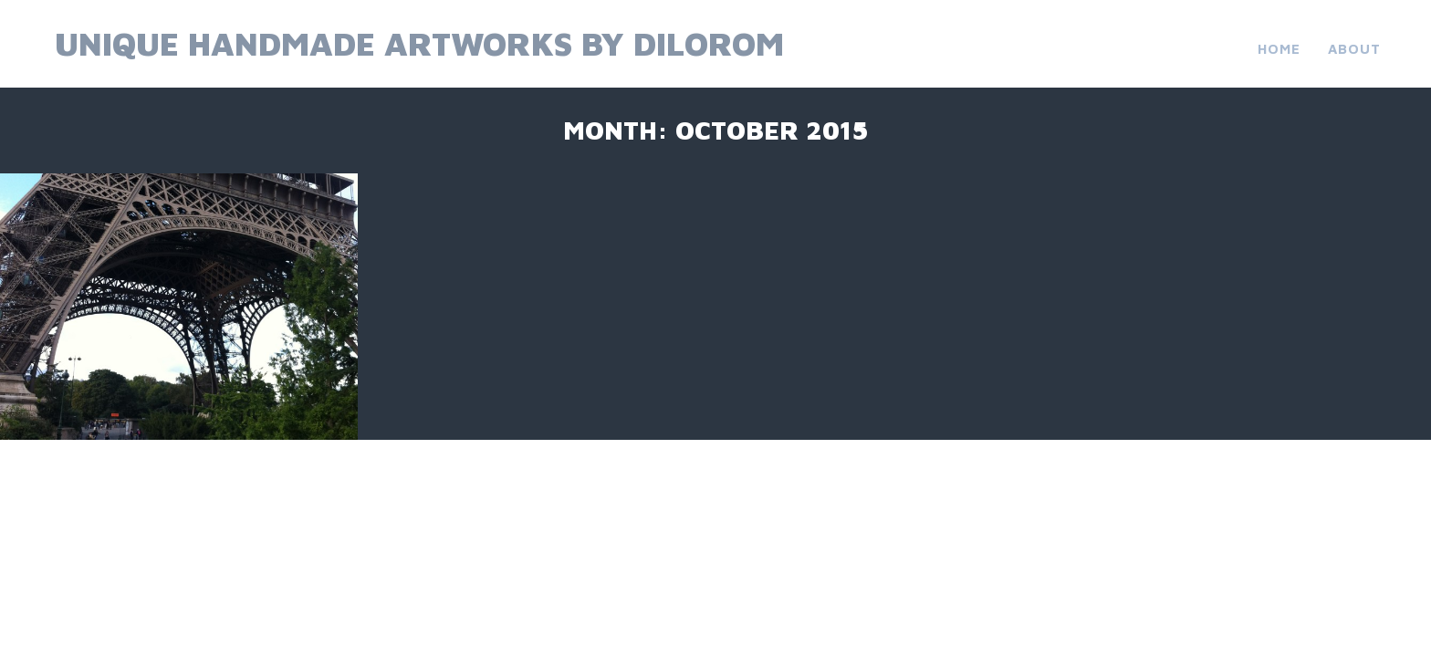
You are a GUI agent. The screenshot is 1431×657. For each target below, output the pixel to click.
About (1354, 49)
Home (1279, 49)
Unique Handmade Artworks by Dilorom (419, 43)
